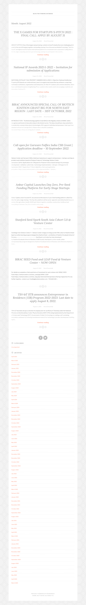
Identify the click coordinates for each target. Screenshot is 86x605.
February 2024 (15, 407)
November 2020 (15, 551)
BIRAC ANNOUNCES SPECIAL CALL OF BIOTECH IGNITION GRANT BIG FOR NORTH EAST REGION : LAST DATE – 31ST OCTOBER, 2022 (43, 108)
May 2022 (14, 481)
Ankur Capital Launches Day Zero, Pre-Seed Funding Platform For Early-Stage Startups (43, 186)
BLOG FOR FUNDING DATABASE (43, 13)
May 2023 (14, 442)
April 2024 (14, 399)
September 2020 (16, 559)
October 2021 (15, 509)
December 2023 (15, 415)
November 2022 (15, 458)
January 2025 (15, 368)
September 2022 (16, 466)
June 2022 (14, 477)
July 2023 (14, 434)
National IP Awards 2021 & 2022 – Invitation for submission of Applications (43, 68)
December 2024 (15, 372)
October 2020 (15, 555)
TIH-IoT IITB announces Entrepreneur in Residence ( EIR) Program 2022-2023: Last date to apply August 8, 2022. (43, 298)
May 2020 (14, 575)
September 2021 (16, 512)
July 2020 (14, 567)
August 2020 (15, 563)
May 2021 (14, 528)
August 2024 (15, 388)
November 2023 (15, 419)
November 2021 (15, 505)
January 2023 (15, 450)
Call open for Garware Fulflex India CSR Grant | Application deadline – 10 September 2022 (42, 146)
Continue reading (46, 55)
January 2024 (15, 411)
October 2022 (15, 462)
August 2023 (15, 430)
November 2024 (15, 376)
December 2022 (15, 454)
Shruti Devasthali (48, 41)
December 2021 (15, 501)
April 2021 (14, 532)
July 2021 (14, 520)
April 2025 (14, 356)
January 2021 (15, 544)
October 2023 (15, 423)
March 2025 (14, 360)
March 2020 (14, 583)
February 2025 (15, 364)
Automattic (49, 595)
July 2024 (14, 391)
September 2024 (16, 384)
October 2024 (15, 380)
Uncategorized (15, 347)
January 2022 (15, 497)
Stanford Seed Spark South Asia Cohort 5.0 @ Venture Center (43, 221)
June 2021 (14, 524)
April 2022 (14, 485)
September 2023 (16, 427)
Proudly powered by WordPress (43, 593)
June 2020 (14, 571)
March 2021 (14, 536)
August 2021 (15, 516)
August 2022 (15, 470)
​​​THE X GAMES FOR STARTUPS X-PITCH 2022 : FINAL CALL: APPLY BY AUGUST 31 (43, 33)
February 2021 (15, 540)
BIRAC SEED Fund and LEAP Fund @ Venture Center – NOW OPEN (43, 261)
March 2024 (14, 403)
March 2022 (14, 489)
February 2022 (15, 493)
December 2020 (15, 548)
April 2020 (14, 579)
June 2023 (14, 438)
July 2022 (14, 473)
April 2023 (14, 446)
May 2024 (14, 395)
